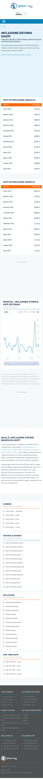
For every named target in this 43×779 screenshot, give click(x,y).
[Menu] (3, 21)
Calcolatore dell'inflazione (12, 602)
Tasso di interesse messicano (13, 575)
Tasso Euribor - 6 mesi (11, 523)
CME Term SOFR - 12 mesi (12, 674)
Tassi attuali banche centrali (10, 715)
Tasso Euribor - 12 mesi (11, 527)
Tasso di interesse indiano (12, 571)
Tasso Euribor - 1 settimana (12, 511)
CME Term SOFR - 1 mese (12, 662)
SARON (25, 715)
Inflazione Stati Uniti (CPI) (10, 746)
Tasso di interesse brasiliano (13, 547)
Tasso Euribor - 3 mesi (11, 519)
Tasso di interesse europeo (12, 559)
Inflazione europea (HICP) (12, 622)
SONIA (25, 720)
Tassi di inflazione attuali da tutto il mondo (16, 55)
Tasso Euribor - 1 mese (11, 515)
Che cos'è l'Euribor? (8, 697)
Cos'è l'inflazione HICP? (30, 743)
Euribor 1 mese (6, 699)
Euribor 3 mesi (6, 702)
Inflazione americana (10, 606)
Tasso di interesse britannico (13, 551)
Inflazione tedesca (10, 646)
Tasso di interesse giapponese (13, 567)
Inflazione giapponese (11, 626)
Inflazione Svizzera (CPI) (9, 748)
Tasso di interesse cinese (12, 555)
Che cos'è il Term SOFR (30, 699)
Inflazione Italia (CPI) (8, 743)
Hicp (3, 26)
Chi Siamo (13, 766)
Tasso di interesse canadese (13, 563)
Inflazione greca (9, 630)
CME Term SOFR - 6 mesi (11, 670)
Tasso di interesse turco (11, 583)
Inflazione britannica (10, 610)
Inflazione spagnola (10, 638)
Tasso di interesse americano (13, 543)
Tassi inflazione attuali (30, 740)
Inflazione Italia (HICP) (30, 748)
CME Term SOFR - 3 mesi (11, 666)
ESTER (25, 718)
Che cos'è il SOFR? (28, 697)
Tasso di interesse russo (11, 579)
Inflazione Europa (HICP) (30, 746)
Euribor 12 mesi (7, 705)
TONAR (25, 723)
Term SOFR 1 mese (28, 702)
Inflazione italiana (9, 634)
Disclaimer (4, 766)
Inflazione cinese (9, 614)
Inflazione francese (10, 618)
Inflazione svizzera (10, 642)
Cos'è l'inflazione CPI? (8, 740)
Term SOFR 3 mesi (28, 705)
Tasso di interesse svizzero (12, 587)
